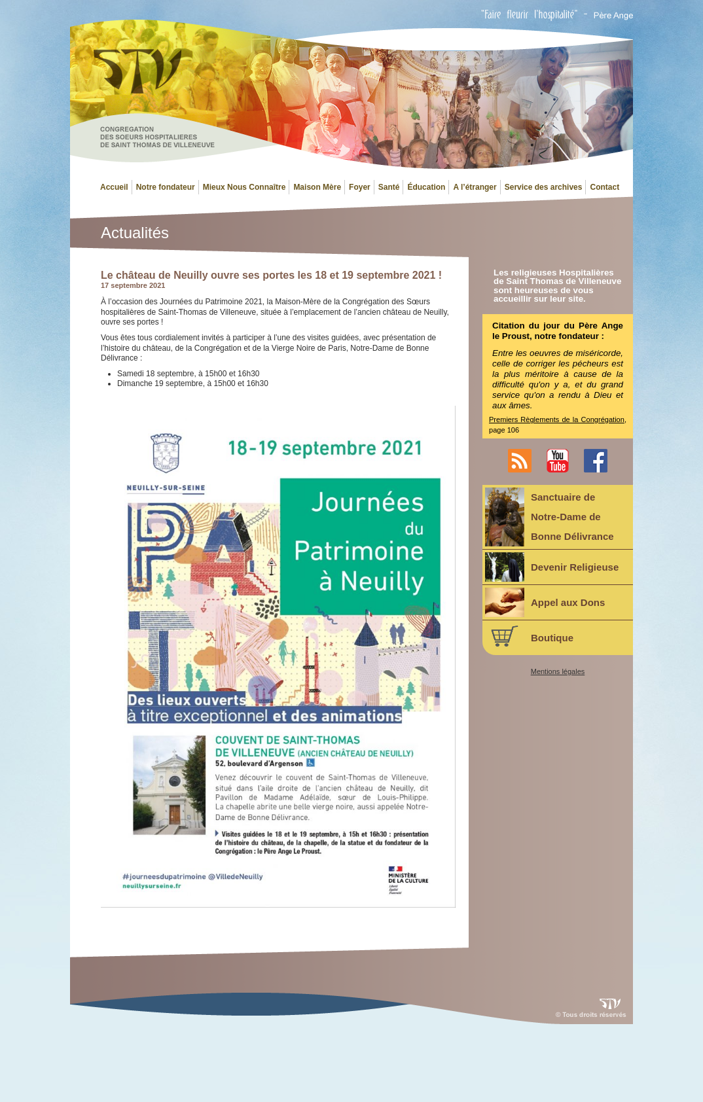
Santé (389, 187)
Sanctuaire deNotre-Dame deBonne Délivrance (549, 517)
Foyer (359, 187)
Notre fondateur (165, 187)
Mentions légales (558, 671)
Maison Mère (317, 187)
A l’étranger (474, 187)
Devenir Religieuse (552, 567)
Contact (604, 187)
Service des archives (544, 187)
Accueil (114, 187)
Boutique (529, 636)
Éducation (426, 187)
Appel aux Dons (545, 602)
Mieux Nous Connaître (244, 187)
